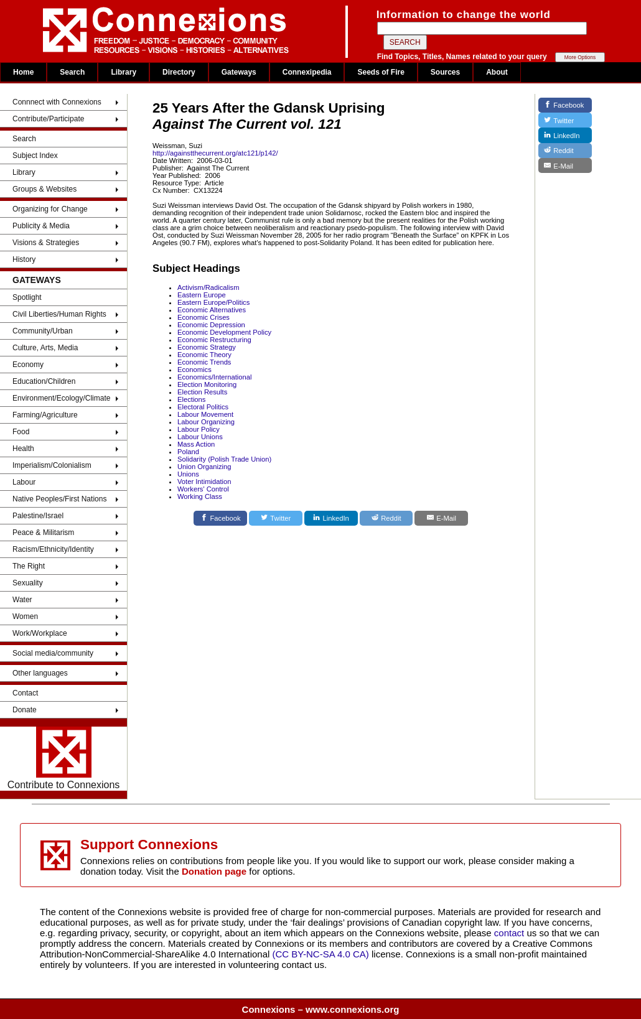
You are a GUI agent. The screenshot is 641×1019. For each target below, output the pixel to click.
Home (23, 72)
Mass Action (196, 444)
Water (22, 599)
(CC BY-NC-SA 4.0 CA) (321, 954)
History (23, 259)
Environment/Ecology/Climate (61, 398)
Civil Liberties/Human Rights (59, 314)
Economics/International (214, 377)
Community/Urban (42, 331)
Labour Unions (200, 436)
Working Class (199, 496)
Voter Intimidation (204, 481)
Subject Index (35, 155)
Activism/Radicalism (208, 287)
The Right (28, 566)
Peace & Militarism (43, 532)
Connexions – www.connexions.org (321, 1009)
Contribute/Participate (48, 118)
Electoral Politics (202, 407)
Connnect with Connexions (56, 102)
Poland (188, 451)
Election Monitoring (206, 384)
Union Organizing (204, 466)
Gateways (239, 72)
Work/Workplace (39, 633)
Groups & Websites (44, 189)
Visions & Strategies (45, 242)
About (497, 72)
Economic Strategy (206, 347)
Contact (25, 693)
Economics (194, 369)
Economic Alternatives (211, 310)
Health (23, 448)
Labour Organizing (206, 422)
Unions (188, 474)
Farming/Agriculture (45, 415)
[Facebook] (220, 518)
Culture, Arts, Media (45, 347)
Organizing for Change (50, 209)
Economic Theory (204, 354)
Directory (178, 72)
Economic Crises (203, 317)
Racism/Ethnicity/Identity (53, 549)
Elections (191, 399)
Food (20, 431)
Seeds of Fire (380, 72)
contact (510, 933)
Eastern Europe (201, 295)
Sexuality (27, 583)
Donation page (214, 871)
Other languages (40, 673)
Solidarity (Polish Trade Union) (224, 459)
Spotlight (27, 297)
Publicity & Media (41, 225)
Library (123, 72)
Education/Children (43, 381)
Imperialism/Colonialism (51, 465)
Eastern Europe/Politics (213, 302)
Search (72, 72)
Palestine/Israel (37, 515)
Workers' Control (203, 489)
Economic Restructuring (214, 339)
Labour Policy (198, 429)
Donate (24, 709)
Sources (445, 72)
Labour (23, 482)
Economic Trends (204, 362)
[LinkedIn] (331, 518)
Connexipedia (307, 72)
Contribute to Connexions (63, 758)
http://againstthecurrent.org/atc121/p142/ (215, 153)
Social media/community (52, 653)
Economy (28, 364)
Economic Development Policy (224, 332)
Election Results (202, 392)
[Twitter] (275, 518)
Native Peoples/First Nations (59, 499)
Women (25, 616)
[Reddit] (386, 518)
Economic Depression (211, 324)
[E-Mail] (441, 518)
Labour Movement (205, 414)
